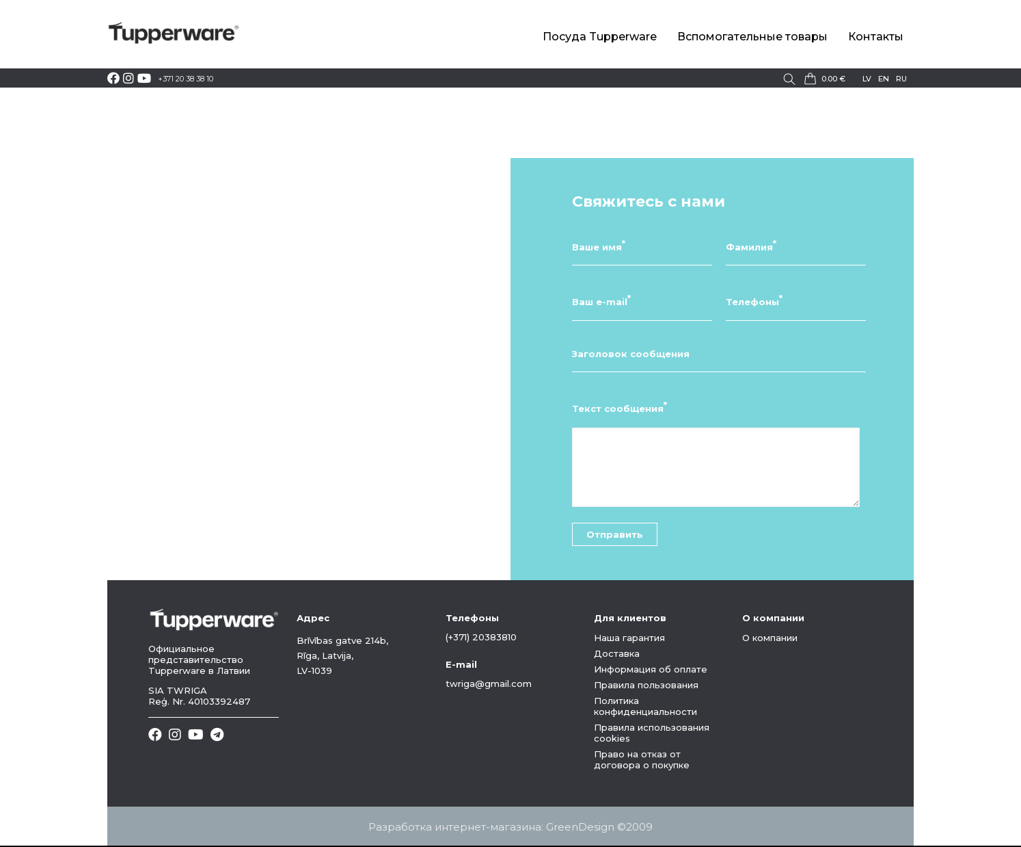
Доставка (617, 653)
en (883, 78)
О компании (770, 637)
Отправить (614, 534)
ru (901, 78)
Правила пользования (646, 684)
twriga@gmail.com (489, 683)
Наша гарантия (629, 637)
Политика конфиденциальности (645, 706)
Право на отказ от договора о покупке (642, 759)
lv (866, 78)
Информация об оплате (650, 669)
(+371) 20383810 (481, 636)
